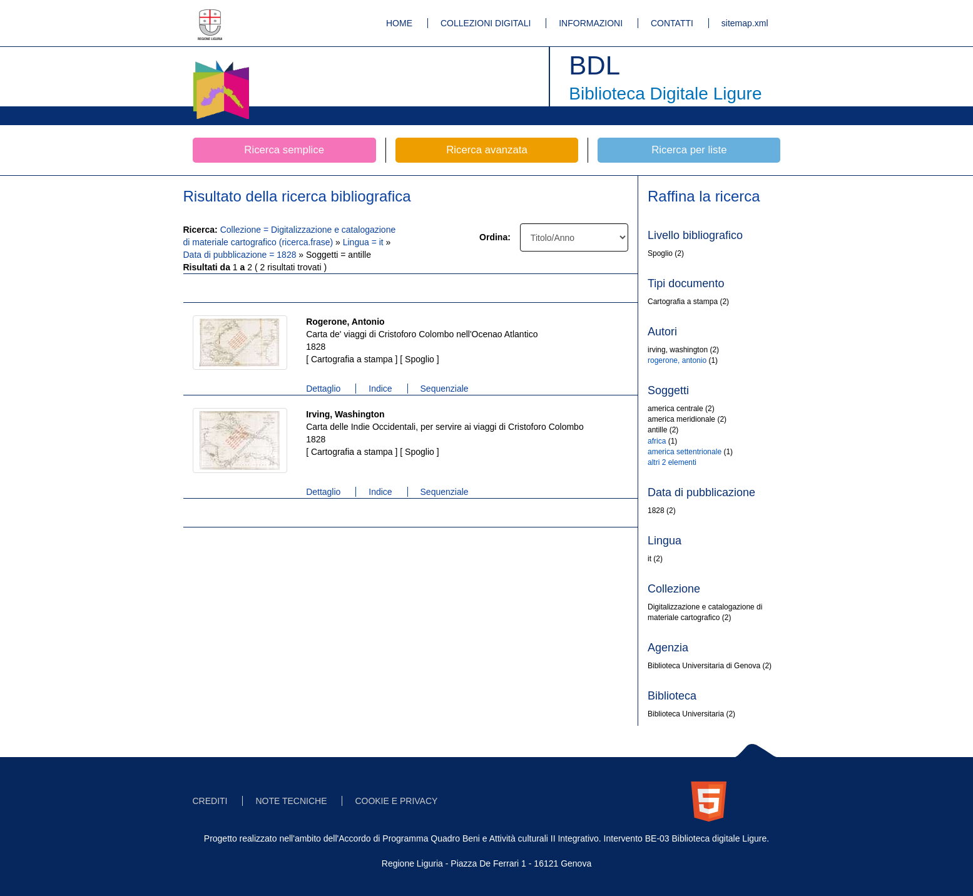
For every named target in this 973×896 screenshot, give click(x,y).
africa (657, 441)
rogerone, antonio (677, 360)
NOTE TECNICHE (291, 801)
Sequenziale (444, 389)
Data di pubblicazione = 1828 (241, 255)
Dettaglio (323, 389)
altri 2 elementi (672, 462)
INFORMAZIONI (591, 23)
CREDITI (210, 801)
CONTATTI (672, 23)
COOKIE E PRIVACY (396, 801)
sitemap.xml (744, 23)
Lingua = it (364, 242)
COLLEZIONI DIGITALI (486, 23)
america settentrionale (684, 451)
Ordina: (495, 237)
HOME (399, 23)
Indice (380, 389)
